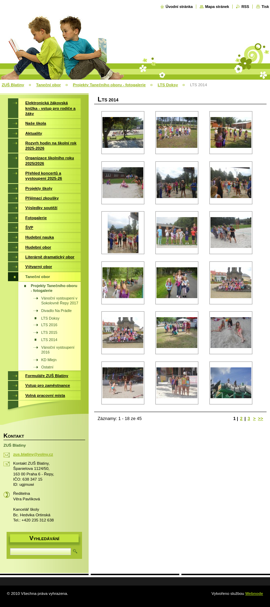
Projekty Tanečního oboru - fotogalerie (109, 85)
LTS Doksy (168, 85)
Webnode (254, 593)
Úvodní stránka (179, 7)
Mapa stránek (217, 7)
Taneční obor (48, 85)
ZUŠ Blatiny (13, 85)
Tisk (265, 7)
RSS (245, 7)
